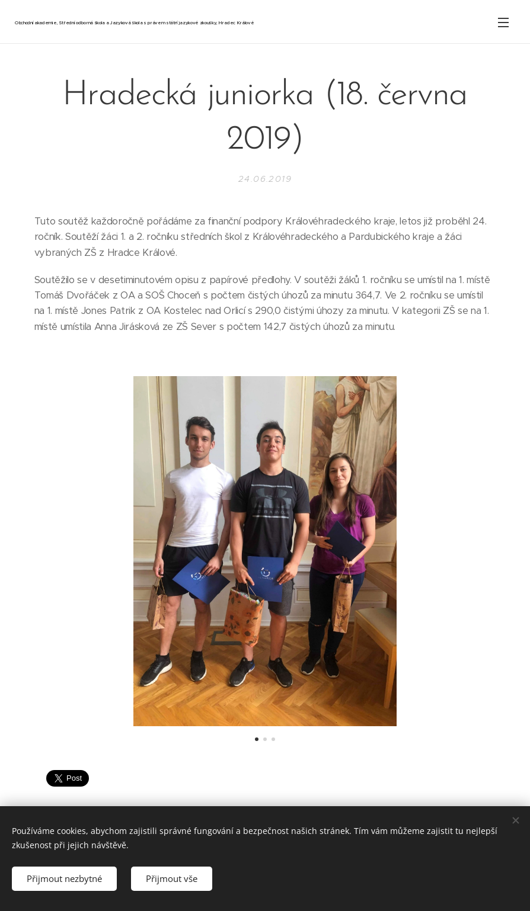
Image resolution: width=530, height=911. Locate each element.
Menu (503, 22)
